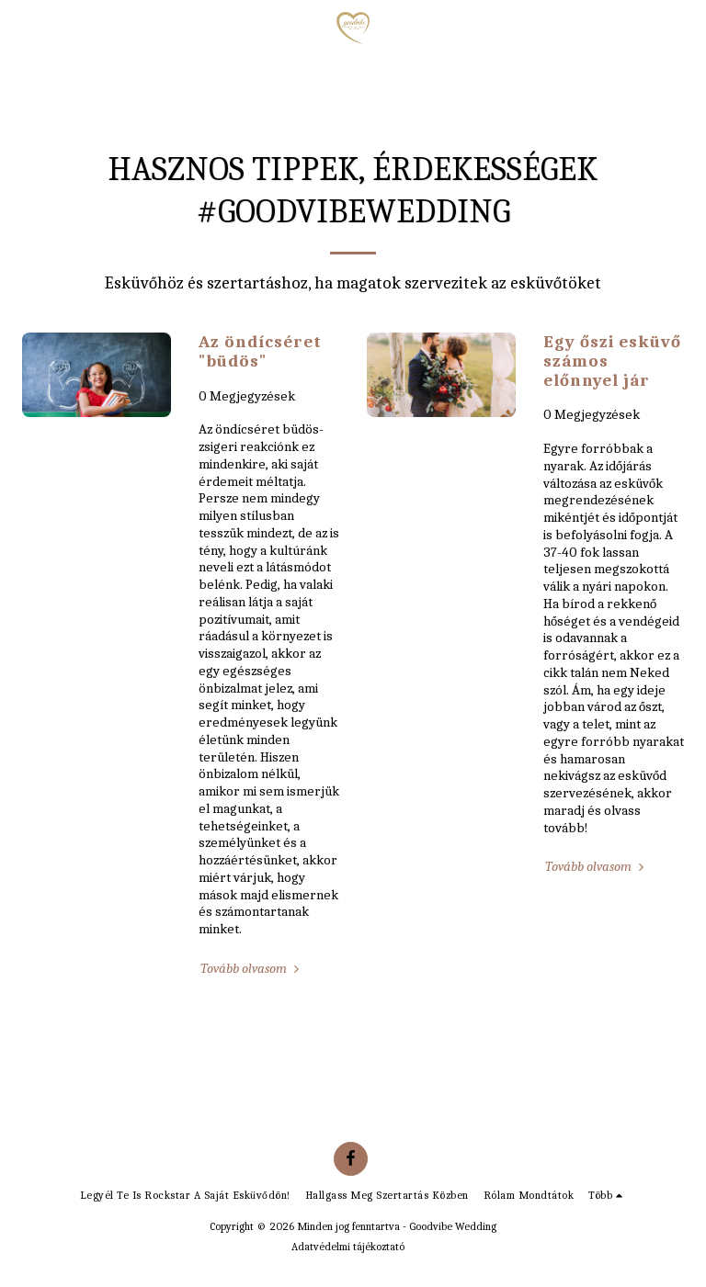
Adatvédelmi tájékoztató (347, 1246)
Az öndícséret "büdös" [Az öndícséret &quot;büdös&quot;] (260, 351)
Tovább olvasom (251, 968)
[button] (20, 27)
